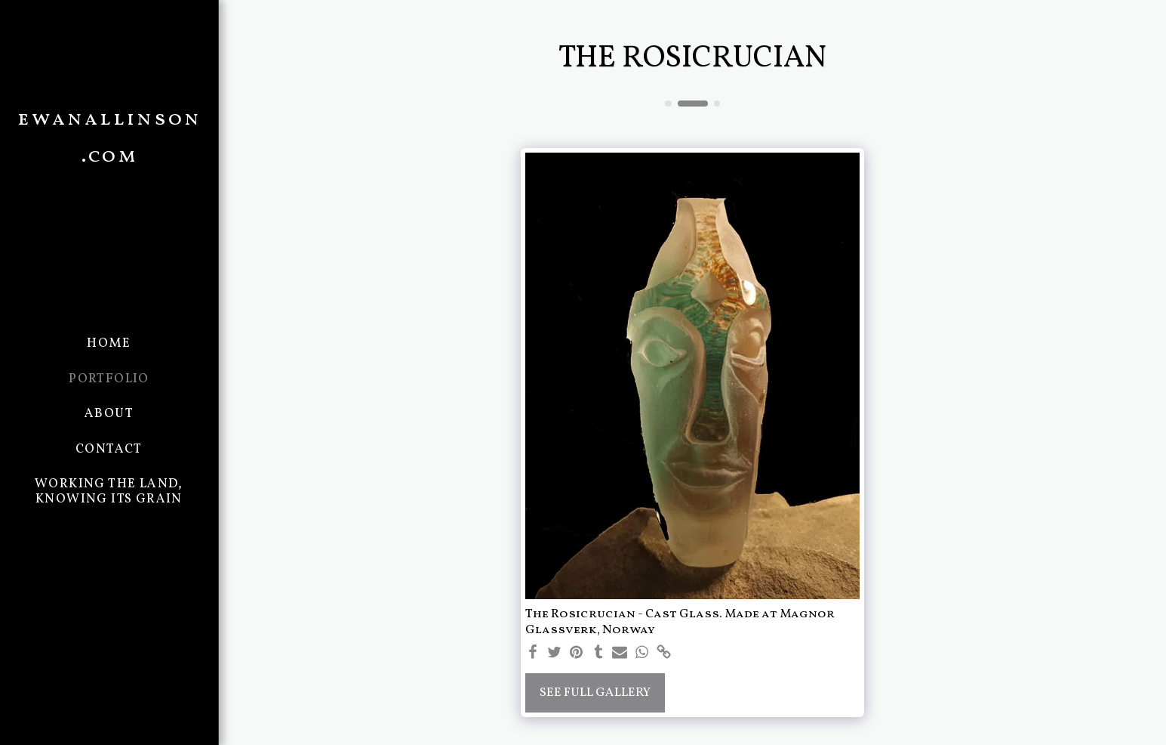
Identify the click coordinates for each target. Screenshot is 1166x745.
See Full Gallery (595, 692)
